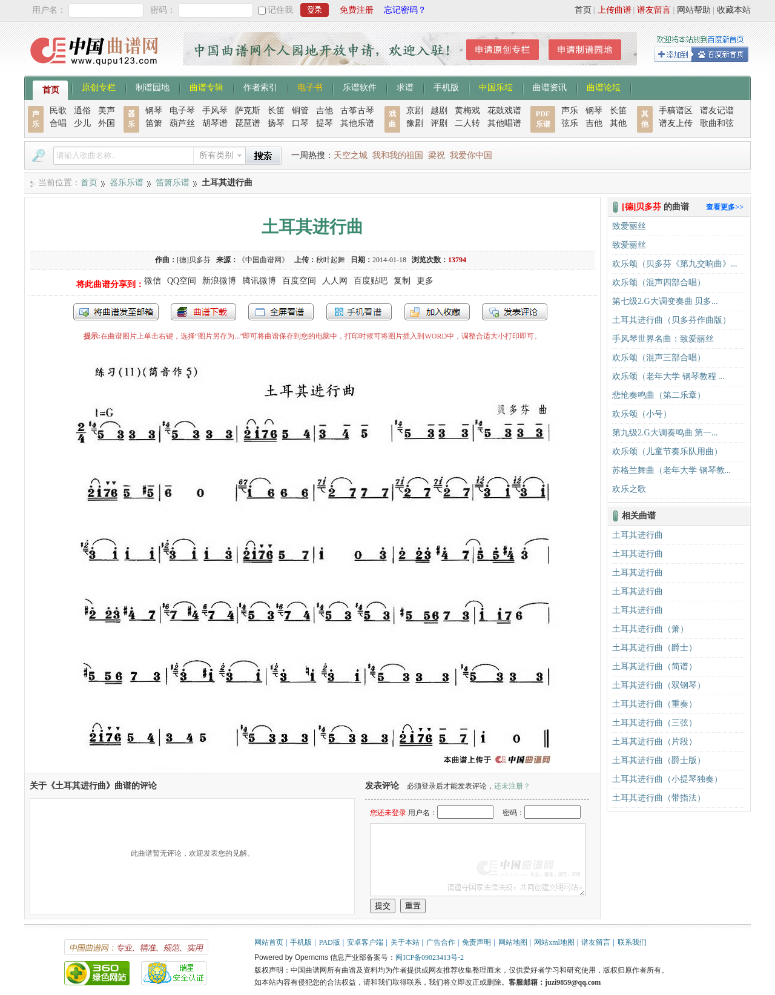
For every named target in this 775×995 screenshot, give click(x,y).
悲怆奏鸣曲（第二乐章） (658, 395)
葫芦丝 (182, 123)
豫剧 (414, 123)
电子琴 (182, 110)
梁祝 (436, 155)
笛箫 (153, 123)
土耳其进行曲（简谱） (654, 666)
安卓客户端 (365, 942)
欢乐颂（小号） (641, 413)
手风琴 (215, 110)
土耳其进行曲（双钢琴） (658, 685)
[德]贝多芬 (194, 260)
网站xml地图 (554, 942)
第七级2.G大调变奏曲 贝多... (665, 301)
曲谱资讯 (550, 86)
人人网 (335, 280)
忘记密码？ (405, 10)
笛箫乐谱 (173, 182)
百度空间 (299, 280)
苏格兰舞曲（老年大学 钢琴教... (671, 470)
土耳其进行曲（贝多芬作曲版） (671, 320)
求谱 (405, 86)
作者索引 (260, 86)
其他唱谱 (504, 123)
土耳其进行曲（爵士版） (658, 760)
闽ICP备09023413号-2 (429, 957)
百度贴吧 (371, 280)
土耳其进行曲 (637, 535)
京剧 (414, 110)
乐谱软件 (360, 86)
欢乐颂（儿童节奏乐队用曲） (667, 451)
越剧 (438, 110)
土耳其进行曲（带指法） (658, 797)
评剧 (438, 123)
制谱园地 (153, 86)
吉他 (324, 110)
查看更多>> (725, 207)
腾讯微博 (259, 280)
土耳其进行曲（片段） (654, 741)
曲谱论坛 (604, 86)
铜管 (300, 110)
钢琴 (153, 110)
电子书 (310, 86)
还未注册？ (512, 786)
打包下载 (203, 311)
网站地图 (512, 942)
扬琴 (276, 123)
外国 (106, 123)
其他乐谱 (357, 123)
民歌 (58, 110)
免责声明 (476, 942)
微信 (152, 280)
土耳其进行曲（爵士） (654, 647)
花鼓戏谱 (504, 110)
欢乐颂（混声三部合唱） (658, 357)
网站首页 (268, 942)
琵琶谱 (247, 123)
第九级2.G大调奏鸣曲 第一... (665, 432)
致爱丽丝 (629, 226)
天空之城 (351, 155)
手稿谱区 (676, 110)
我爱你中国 (471, 155)
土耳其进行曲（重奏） (654, 704)
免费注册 (357, 10)
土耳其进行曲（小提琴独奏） (667, 779)
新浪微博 (219, 280)
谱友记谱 (717, 110)
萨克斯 (247, 110)
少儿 (82, 123)
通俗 (82, 110)
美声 (106, 110)
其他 (618, 123)
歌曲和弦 (717, 123)
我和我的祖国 (397, 155)
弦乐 (569, 123)
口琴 (300, 123)
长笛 (276, 110)
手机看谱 (359, 311)
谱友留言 (654, 10)
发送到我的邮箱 (116, 311)
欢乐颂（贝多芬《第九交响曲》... (674, 263)
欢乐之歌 (629, 489)
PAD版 (329, 942)
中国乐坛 (496, 86)
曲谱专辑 (206, 86)
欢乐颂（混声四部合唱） (658, 282)
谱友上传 (676, 123)
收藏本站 (734, 10)
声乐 (569, 110)
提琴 (324, 123)
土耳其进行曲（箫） (650, 628)
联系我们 (632, 942)
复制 (402, 280)
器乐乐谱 (126, 182)
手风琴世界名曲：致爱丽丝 (663, 338)
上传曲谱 (615, 10)
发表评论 (514, 311)
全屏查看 (281, 311)
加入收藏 (437, 311)
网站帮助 (694, 10)
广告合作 (440, 942)
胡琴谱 (215, 123)
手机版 (446, 86)
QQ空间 (181, 280)
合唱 (58, 123)
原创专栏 (99, 86)
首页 (583, 10)
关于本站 (405, 942)
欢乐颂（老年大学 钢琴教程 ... (668, 376)
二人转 (467, 123)
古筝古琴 (357, 110)
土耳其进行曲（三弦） (654, 722)
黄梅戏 (467, 110)
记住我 (280, 10)
